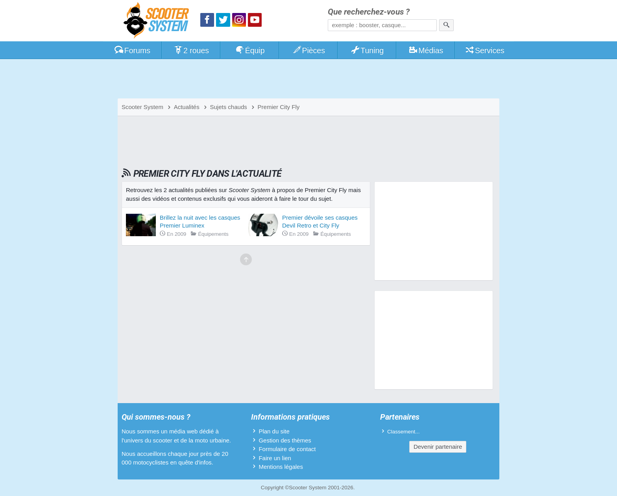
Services (484, 50)
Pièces (308, 50)
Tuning (367, 50)
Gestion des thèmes (285, 440)
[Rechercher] (446, 25)
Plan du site (274, 431)
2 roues (191, 50)
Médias (425, 50)
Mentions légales (281, 466)
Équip (250, 50)
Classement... (403, 432)
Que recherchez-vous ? (369, 12)
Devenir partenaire (438, 446)
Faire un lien (275, 458)
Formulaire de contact (287, 449)
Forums (132, 50)
